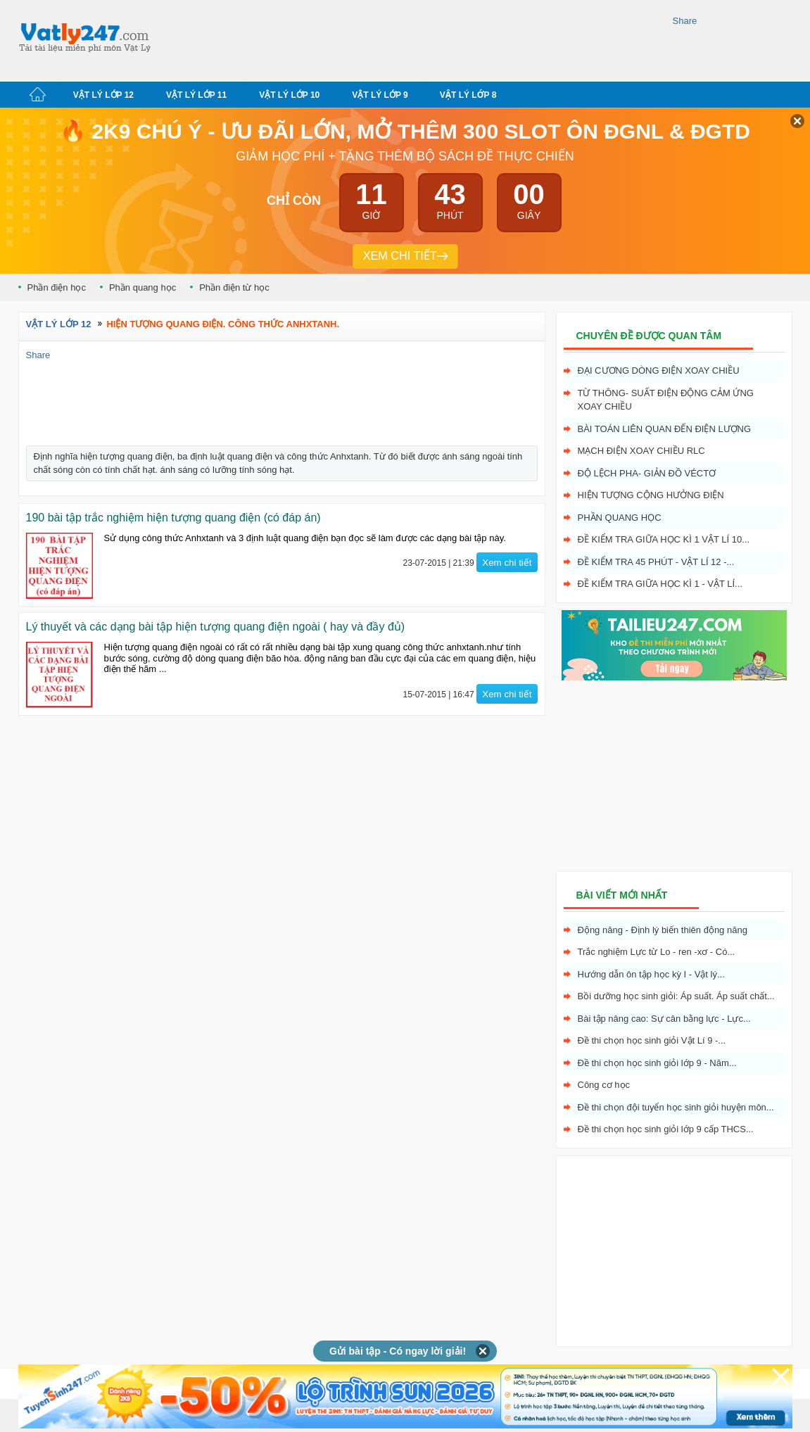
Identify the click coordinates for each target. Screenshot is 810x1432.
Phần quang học (142, 287)
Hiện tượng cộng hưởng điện (651, 495)
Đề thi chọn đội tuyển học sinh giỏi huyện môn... (676, 1107)
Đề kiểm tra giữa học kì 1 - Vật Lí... (660, 583)
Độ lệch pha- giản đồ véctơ (647, 473)
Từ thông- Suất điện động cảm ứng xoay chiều (666, 400)
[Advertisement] (415, 38)
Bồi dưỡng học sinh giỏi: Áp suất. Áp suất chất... (676, 996)
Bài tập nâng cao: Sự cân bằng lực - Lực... (664, 1018)
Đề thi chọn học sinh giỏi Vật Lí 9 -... (652, 1040)
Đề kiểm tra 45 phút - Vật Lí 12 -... (656, 562)
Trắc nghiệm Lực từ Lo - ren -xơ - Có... (656, 951)
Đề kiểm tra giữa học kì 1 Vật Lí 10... (664, 539)
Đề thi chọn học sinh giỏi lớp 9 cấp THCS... (666, 1129)
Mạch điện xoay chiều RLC (641, 450)
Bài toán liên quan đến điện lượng (665, 429)
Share (685, 20)
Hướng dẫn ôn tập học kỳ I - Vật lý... (651, 974)
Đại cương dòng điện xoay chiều (659, 370)
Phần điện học (56, 287)
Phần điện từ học (234, 287)
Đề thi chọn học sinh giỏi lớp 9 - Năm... (657, 1063)
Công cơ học (604, 1084)
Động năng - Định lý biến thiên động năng (662, 930)
